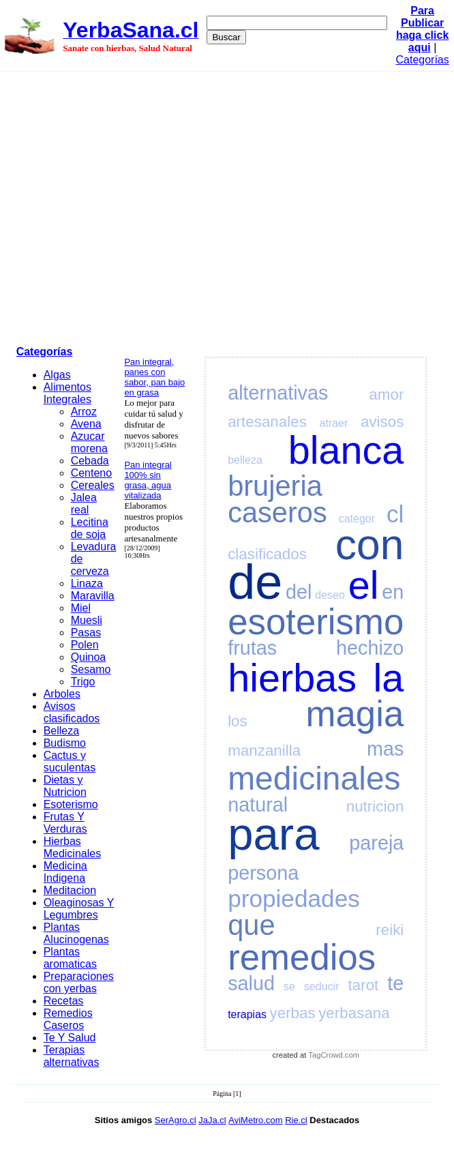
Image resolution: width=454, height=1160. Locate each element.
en (393, 592)
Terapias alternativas (72, 1056)
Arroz (84, 411)
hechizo (370, 648)
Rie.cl (296, 1120)
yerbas (293, 1013)
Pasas (86, 632)
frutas (252, 648)
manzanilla (264, 750)
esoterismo (316, 621)
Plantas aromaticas (70, 958)
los (237, 721)
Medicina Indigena (65, 872)
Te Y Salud (70, 1037)
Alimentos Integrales (67, 393)
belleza (245, 460)
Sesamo (91, 669)
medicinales (314, 778)
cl (395, 514)
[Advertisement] (128, 206)
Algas (57, 375)
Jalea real (84, 504)
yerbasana (354, 1013)
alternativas (278, 393)
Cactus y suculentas (70, 761)
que (251, 925)
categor (357, 518)
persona (263, 873)
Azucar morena (89, 442)
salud (251, 983)
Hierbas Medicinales (72, 847)
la (389, 678)
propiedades (294, 898)
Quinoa (88, 657)
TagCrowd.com (333, 1055)
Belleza (61, 731)
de (255, 581)
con (369, 544)
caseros (277, 512)
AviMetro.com (255, 1120)
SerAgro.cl (175, 1120)
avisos (382, 421)
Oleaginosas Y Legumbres (79, 909)
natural (258, 805)
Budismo (65, 743)
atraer (333, 423)
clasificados (267, 554)
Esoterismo (71, 804)
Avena (86, 424)
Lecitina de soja (89, 528)
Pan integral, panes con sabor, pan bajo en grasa (154, 377)
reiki (390, 929)
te (395, 983)
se (289, 986)
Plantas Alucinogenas (76, 933)
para (273, 833)
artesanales (267, 421)
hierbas (292, 678)
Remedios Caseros (68, 1019)
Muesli (86, 620)
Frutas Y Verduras (65, 823)
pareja (376, 843)
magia (355, 714)
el (363, 585)
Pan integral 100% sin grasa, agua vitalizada (147, 480)
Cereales (93, 485)
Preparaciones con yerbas (79, 982)
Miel (81, 608)
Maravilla (93, 595)
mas (385, 749)
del (299, 592)
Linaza (87, 583)
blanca (346, 450)
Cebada (90, 460)
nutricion (375, 806)
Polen (85, 645)
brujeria (275, 486)
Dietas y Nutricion (65, 786)
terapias (247, 1014)
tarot (363, 985)
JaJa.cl (212, 1120)
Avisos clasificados (72, 712)
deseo (330, 595)
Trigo (83, 681)
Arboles (62, 694)
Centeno (91, 473)
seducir (321, 986)
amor (386, 394)
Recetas (64, 1001)
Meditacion (70, 890)
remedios (302, 957)
